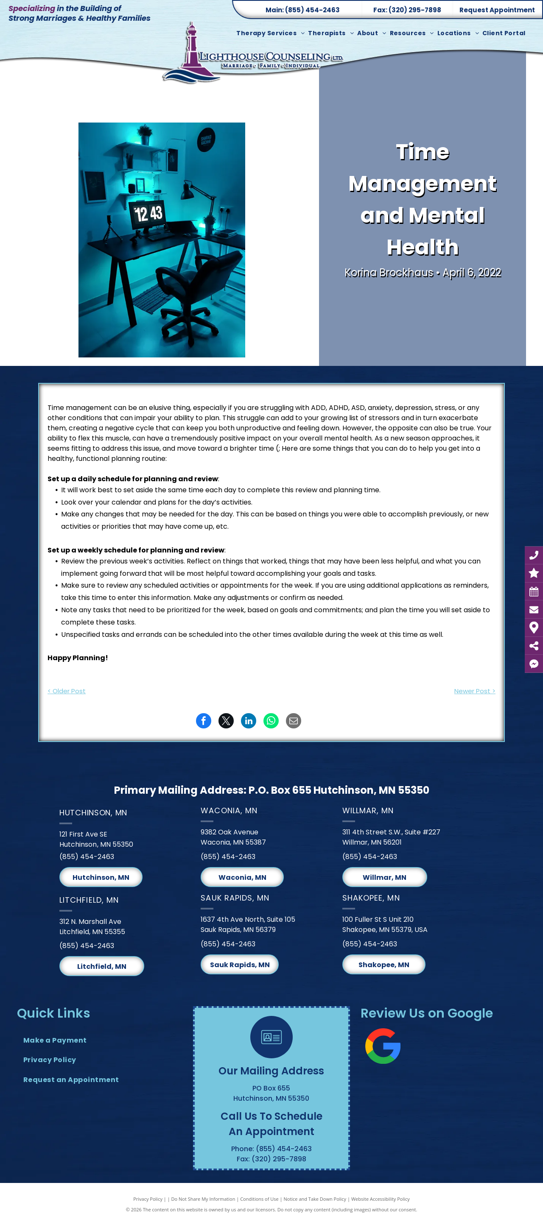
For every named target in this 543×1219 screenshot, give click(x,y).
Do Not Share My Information (203, 1199)
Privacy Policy (147, 1199)
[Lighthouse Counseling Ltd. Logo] (254, 57)
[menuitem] (272, 33)
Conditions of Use (259, 1199)
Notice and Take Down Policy (315, 1199)
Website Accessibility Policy (380, 1199)
